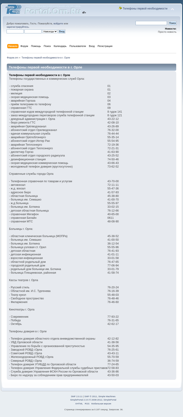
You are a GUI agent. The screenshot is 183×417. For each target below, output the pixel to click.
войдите (58, 23)
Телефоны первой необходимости (145, 8)
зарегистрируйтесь (18, 27)
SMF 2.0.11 (77, 396)
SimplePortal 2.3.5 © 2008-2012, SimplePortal (93, 399)
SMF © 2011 (90, 396)
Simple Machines (106, 396)
